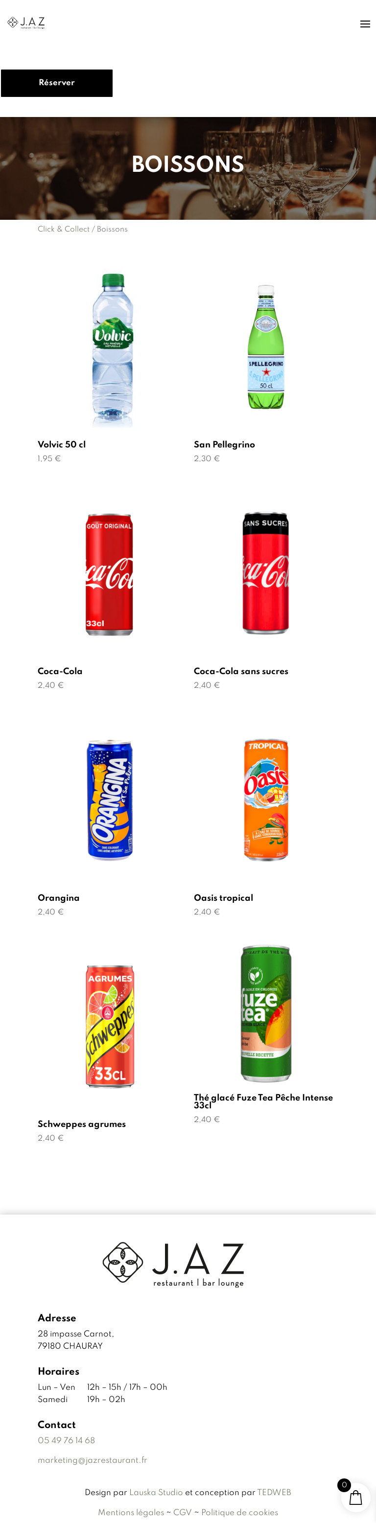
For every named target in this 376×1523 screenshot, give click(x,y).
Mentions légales (131, 1513)
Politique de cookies (239, 1513)
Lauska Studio (157, 1493)
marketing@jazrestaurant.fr (92, 1460)
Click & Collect (64, 230)
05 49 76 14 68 (66, 1441)
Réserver (57, 83)
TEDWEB (274, 1493)
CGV (182, 1513)
